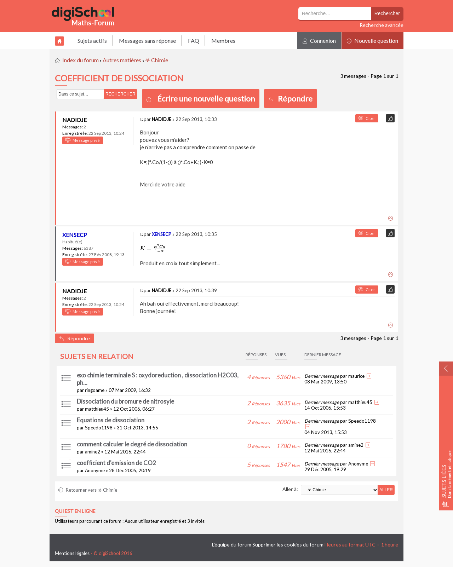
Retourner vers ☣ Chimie (87, 490)
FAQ (193, 40)
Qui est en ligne (75, 511)
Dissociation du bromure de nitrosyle (125, 401)
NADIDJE (74, 119)
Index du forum (80, 60)
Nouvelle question (372, 40)
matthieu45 (97, 409)
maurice (356, 376)
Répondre (290, 98)
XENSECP (74, 234)
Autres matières (122, 60)
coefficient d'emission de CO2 (116, 463)
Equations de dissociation (110, 420)
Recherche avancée (381, 25)
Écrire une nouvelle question (206, 98)
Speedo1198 (99, 427)
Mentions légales (72, 553)
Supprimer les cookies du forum (287, 545)
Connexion (319, 40)
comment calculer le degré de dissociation (132, 444)
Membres (223, 40)
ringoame (94, 390)
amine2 (92, 452)
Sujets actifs (92, 40)
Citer (367, 118)
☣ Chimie (156, 60)
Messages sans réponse (147, 40)
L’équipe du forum (231, 545)
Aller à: (290, 489)
